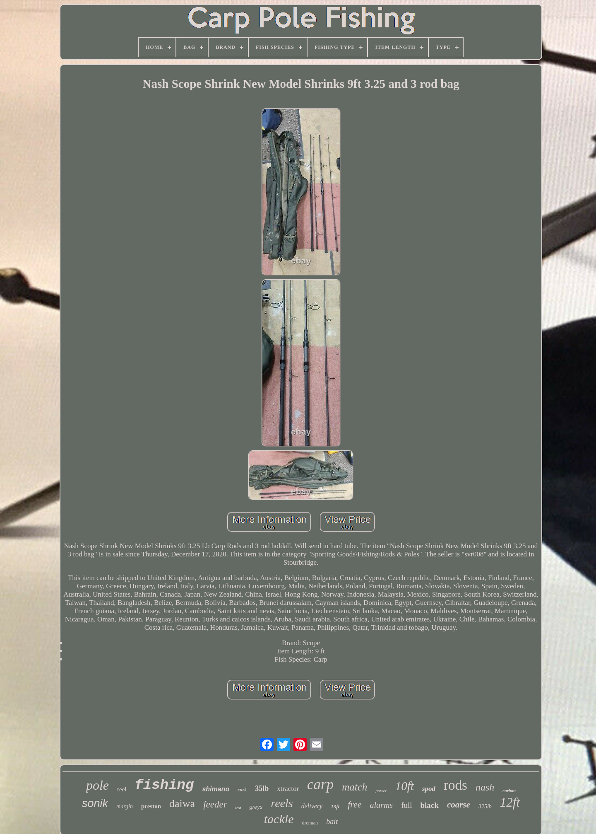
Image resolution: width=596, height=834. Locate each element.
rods (455, 785)
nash (485, 787)
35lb (262, 788)
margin (124, 806)
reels (282, 803)
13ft (335, 806)
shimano (215, 789)
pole (97, 785)
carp (320, 784)
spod (428, 789)
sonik (95, 803)
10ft (404, 786)
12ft (510, 802)
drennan (310, 823)
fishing (164, 785)
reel (121, 789)
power (381, 790)
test (238, 807)
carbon (509, 790)
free (354, 804)
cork (242, 790)
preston (151, 806)
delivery (312, 806)
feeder (215, 804)
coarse (458, 805)
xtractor (288, 789)
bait (332, 821)
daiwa (182, 804)
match (354, 787)
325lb (485, 806)
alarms (381, 805)
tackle (279, 819)
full (406, 805)
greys (255, 807)
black (430, 805)
